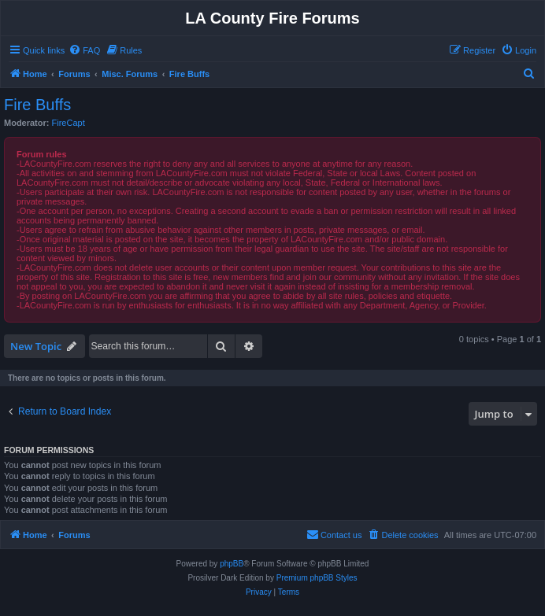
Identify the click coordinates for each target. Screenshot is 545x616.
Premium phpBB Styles (317, 578)
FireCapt (68, 122)
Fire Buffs (37, 104)
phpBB (231, 563)
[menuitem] (84, 50)
